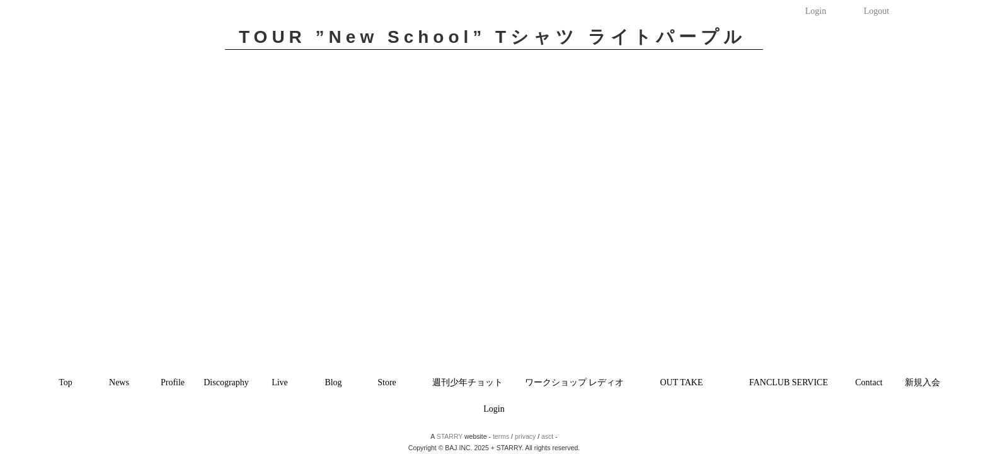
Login (815, 11)
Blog (333, 382)
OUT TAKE (681, 382)
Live (280, 382)
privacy (525, 436)
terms (501, 436)
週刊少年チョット (467, 382)
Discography (226, 382)
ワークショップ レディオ (574, 382)
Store (386, 382)
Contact (869, 382)
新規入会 (922, 382)
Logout (876, 11)
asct (547, 436)
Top (65, 382)
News (119, 382)
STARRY (449, 436)
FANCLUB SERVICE (788, 382)
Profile (173, 382)
